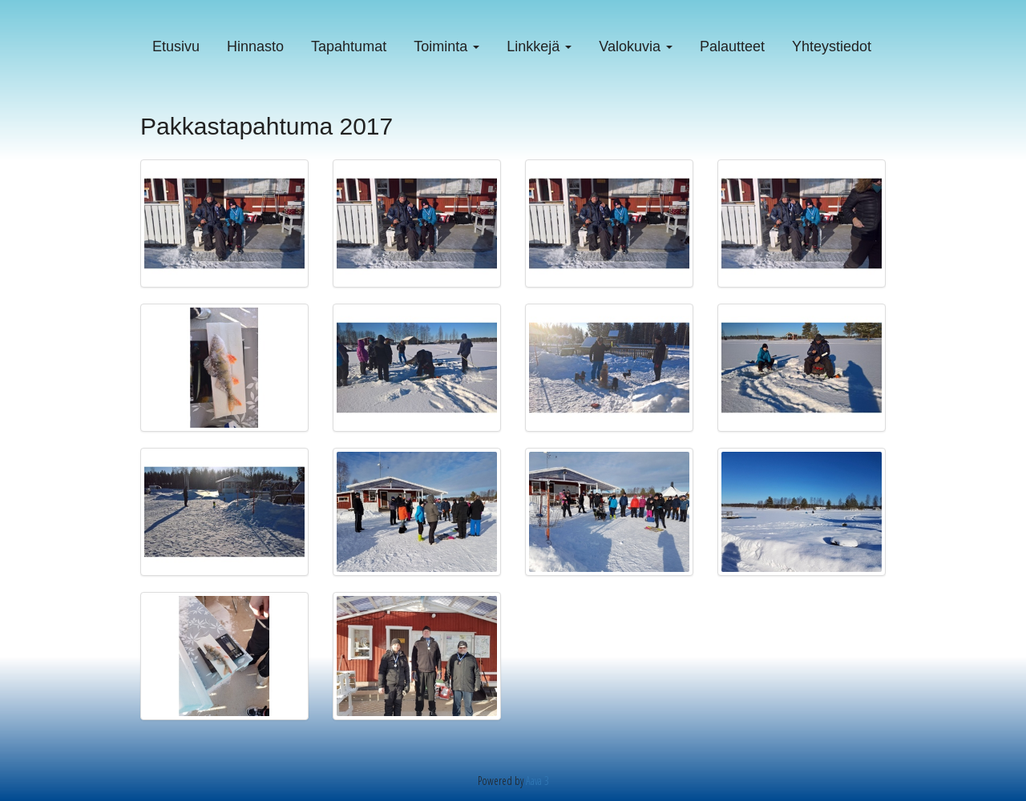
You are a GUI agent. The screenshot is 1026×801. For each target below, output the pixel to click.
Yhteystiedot (831, 46)
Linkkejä (539, 46)
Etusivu (176, 46)
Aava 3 (537, 780)
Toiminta (446, 46)
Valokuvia (636, 46)
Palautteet (732, 46)
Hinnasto (255, 46)
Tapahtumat (348, 46)
